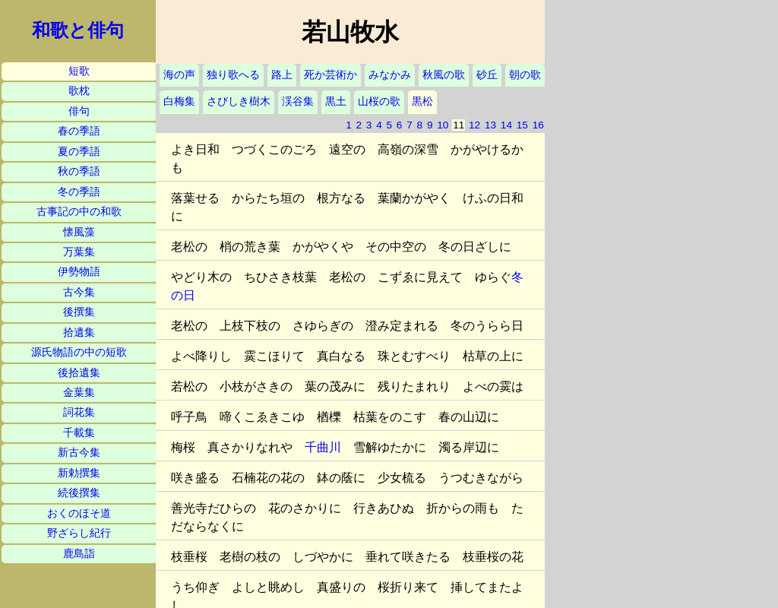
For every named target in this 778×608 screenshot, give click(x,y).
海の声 (179, 75)
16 (538, 125)
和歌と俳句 (78, 30)
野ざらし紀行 (79, 533)
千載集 (79, 433)
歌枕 (79, 91)
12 (474, 125)
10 (442, 125)
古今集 (79, 292)
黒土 (335, 101)
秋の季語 (79, 171)
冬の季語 (79, 192)
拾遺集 (79, 332)
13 (490, 125)
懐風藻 (79, 232)
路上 (282, 75)
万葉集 (79, 252)
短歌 (79, 71)
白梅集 (179, 101)
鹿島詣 (79, 553)
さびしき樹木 (238, 101)
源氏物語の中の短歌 (79, 352)
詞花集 (79, 412)
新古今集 (79, 452)
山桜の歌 (379, 101)
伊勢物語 (79, 271)
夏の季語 (79, 151)
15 (522, 125)
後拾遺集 (79, 372)
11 (458, 125)
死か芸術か (330, 75)
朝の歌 (525, 75)
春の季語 (79, 131)
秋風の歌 (443, 75)
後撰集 (79, 312)
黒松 (422, 101)
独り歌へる (233, 75)
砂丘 (487, 75)
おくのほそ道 (79, 513)
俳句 (79, 111)
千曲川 (323, 447)
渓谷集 (298, 101)
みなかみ (389, 75)
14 (506, 125)
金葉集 (79, 392)
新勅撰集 (79, 473)
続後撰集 (79, 493)
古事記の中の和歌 (79, 211)
